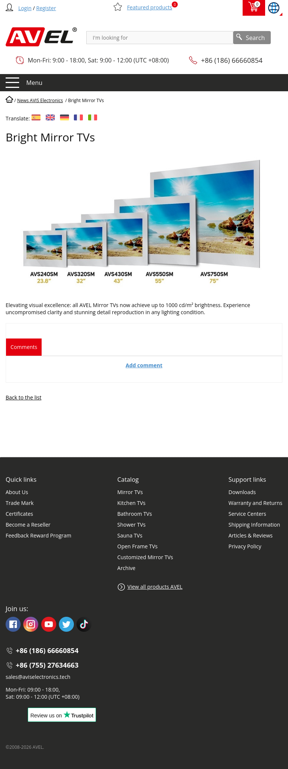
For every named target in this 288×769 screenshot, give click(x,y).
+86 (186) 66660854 (231, 60)
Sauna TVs (129, 535)
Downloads (242, 492)
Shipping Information (254, 524)
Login (25, 8)
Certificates (19, 513)
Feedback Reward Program (38, 535)
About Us (17, 492)
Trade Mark (20, 502)
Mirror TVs (130, 492)
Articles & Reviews (250, 535)
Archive (126, 568)
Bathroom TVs (134, 513)
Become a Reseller (28, 524)
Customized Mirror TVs (145, 557)
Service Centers (247, 513)
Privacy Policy (244, 546)
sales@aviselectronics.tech (38, 676)
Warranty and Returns (255, 502)
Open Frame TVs (137, 546)
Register (46, 8)
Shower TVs (131, 524)
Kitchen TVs (131, 502)
